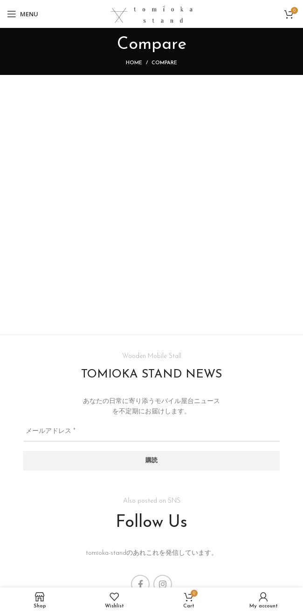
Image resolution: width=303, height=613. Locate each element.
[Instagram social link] (162, 584)
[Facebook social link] (140, 584)
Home (134, 63)
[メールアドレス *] (151, 432)
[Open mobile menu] (22, 14)
